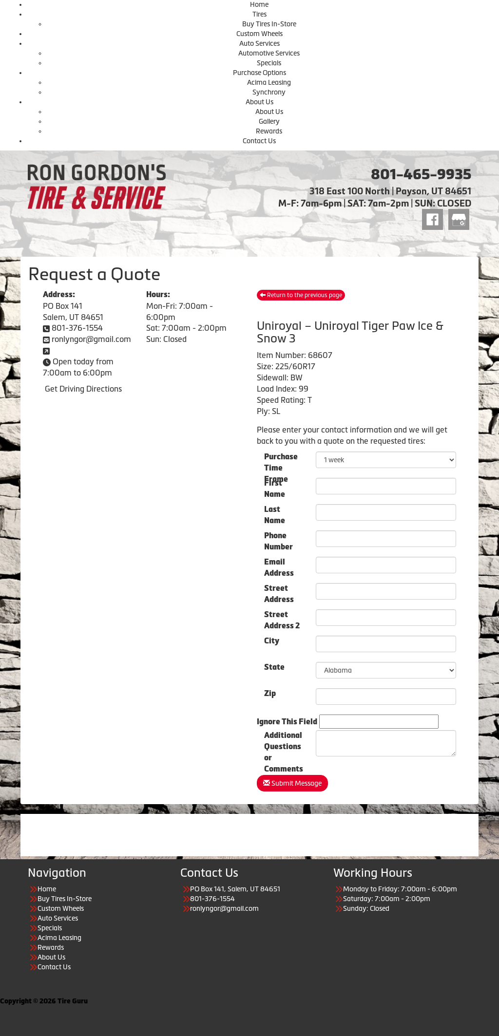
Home (259, 4)
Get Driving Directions (83, 388)
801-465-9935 (421, 174)
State (274, 667)
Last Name (274, 513)
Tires (259, 14)
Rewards (269, 131)
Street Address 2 (282, 618)
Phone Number (278, 539)
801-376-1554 (77, 327)
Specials (269, 63)
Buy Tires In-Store (269, 24)
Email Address (279, 565)
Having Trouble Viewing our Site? (49, 1031)
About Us (259, 102)
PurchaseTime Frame (281, 460)
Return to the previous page (301, 295)
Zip (270, 693)
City (271, 641)
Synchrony (269, 92)
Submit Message (292, 783)
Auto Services (259, 43)
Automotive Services (269, 53)
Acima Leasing (269, 82)
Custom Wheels (259, 34)
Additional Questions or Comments (283, 739)
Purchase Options (259, 72)
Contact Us (259, 141)
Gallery (269, 121)
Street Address (279, 592)
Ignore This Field (287, 721)
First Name (274, 486)
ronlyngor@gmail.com (91, 339)
